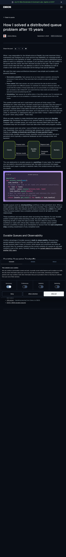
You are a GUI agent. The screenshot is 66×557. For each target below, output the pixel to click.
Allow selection (33, 294)
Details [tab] (33, 261)
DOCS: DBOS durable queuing (16, 303)
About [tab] (54, 261)
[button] (61, 7)
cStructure (10, 300)
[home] (7, 7)
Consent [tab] (11, 261)
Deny (12, 294)
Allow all (53, 294)
